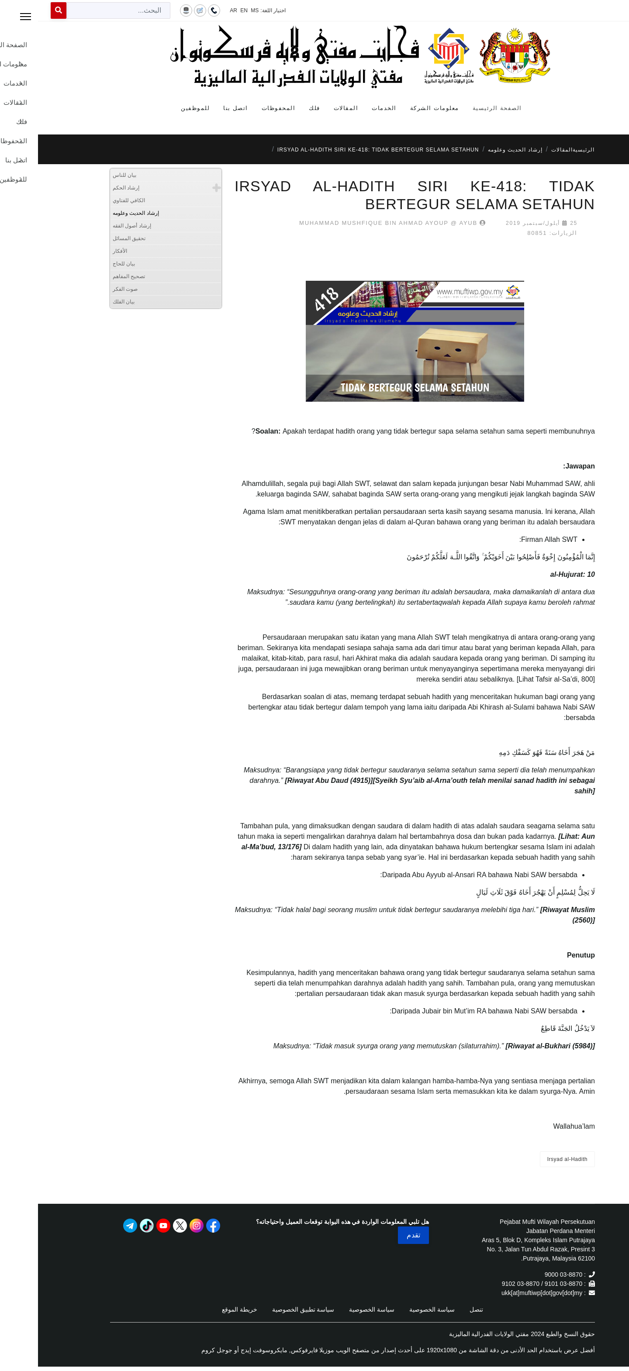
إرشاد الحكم (88, 188)
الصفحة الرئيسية (459, 108)
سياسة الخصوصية (394, 1309)
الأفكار (82, 251)
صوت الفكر (87, 289)
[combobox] (80, 10)
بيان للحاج (86, 264)
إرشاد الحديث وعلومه (98, 213)
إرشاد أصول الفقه (94, 226)
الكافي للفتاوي (91, 200)
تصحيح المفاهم (91, 276)
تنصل (438, 1309)
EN (206, 10)
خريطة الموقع (201, 1309)
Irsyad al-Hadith (529, 1159)
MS (217, 10)
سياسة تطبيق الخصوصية (265, 1309)
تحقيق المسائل (91, 238)
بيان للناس (86, 175)
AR (195, 10)
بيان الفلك (86, 302)
